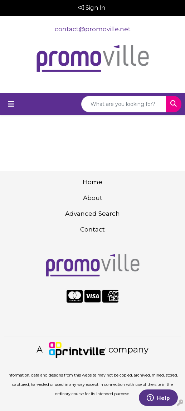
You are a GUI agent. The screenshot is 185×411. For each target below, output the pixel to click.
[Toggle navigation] (11, 104)
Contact (92, 229)
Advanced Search (92, 213)
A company (92, 349)
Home (92, 182)
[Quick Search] (123, 104)
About (92, 197)
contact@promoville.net (93, 29)
